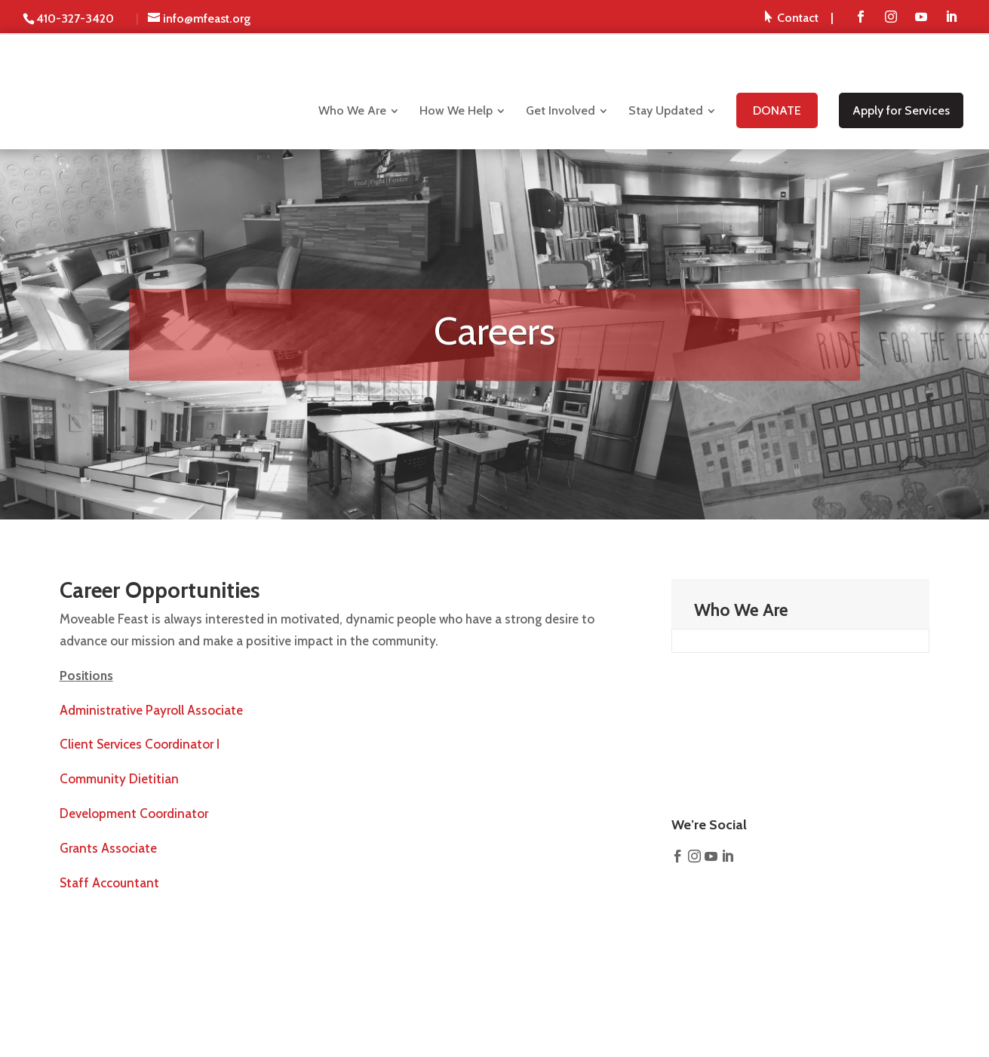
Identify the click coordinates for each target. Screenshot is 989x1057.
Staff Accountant (109, 882)
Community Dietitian (119, 778)
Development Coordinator (134, 813)
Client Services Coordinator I (140, 744)
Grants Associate (108, 848)
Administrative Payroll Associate (151, 710)
